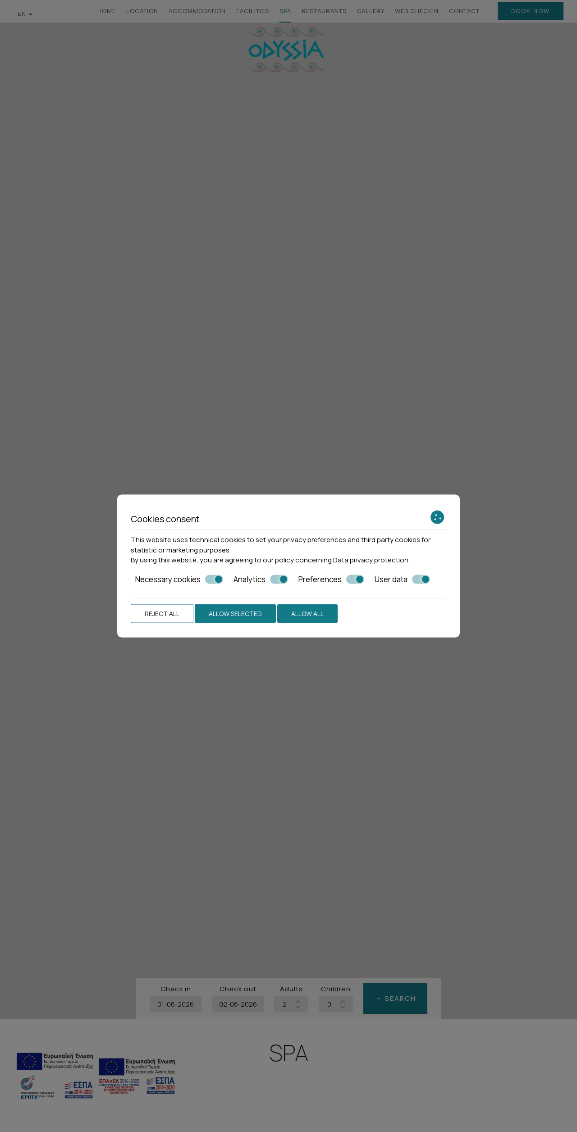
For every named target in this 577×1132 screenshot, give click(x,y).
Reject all (162, 613)
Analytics (261, 579)
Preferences (331, 579)
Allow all (307, 613)
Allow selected (235, 613)
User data (402, 579)
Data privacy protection (370, 560)
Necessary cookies (179, 579)
